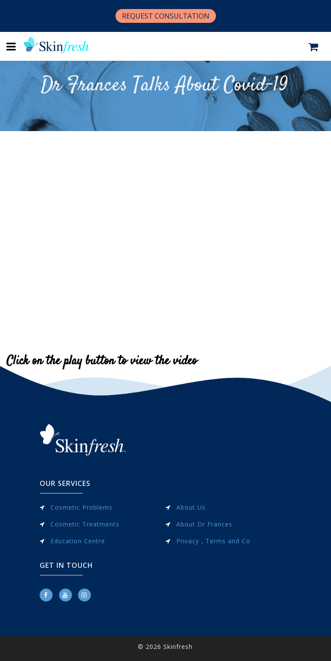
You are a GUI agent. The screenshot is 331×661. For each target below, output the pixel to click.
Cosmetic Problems (81, 507)
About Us (191, 507)
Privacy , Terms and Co (213, 541)
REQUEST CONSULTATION (165, 16)
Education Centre (77, 541)
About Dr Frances (204, 524)
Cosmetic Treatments (84, 524)
